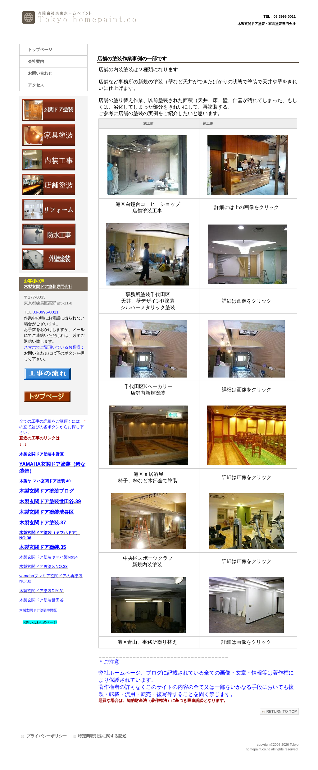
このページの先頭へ (279, 711)
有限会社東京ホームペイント (81, 18)
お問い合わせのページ (40, 622)
